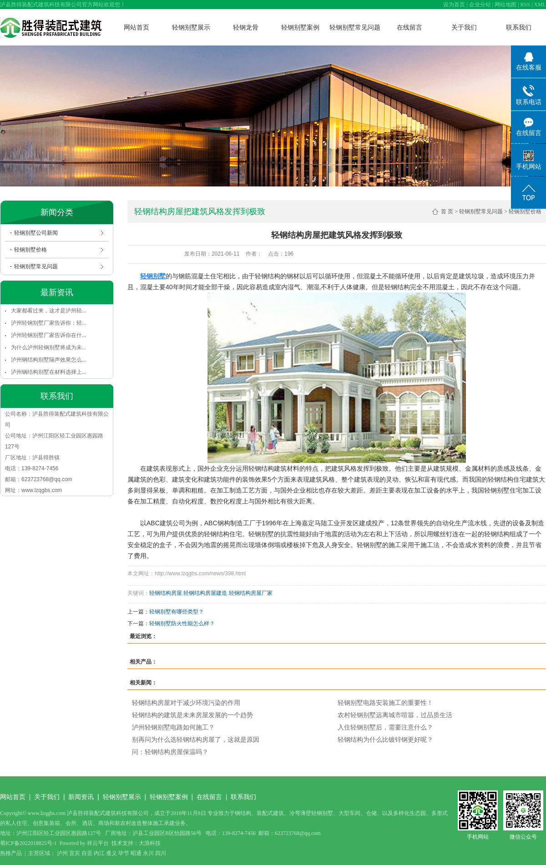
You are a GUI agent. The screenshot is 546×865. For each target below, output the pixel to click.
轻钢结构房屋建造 (205, 593)
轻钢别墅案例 (300, 27)
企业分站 (480, 4)
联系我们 (518, 27)
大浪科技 (150, 843)
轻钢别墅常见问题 (354, 27)
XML (540, 4)
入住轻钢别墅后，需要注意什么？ (385, 727)
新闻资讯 (81, 796)
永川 (148, 853)
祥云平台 (98, 843)
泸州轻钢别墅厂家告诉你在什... (48, 335)
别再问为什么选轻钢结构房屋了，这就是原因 (195, 739)
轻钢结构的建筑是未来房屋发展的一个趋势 (192, 715)
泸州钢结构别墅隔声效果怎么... (48, 360)
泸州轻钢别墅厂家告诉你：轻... (48, 323)
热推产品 (11, 853)
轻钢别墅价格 (30, 249)
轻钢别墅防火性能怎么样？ (182, 623)
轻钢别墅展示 (191, 27)
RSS (525, 4)
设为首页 (454, 4)
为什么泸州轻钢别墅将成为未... (48, 347)
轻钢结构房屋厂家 (251, 593)
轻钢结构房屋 (165, 593)
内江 (99, 853)
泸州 (62, 853)
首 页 (447, 211)
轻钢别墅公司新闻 (36, 233)
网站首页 (136, 27)
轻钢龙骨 (245, 27)
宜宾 (74, 853)
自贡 (86, 853)
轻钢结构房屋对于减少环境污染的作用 (186, 702)
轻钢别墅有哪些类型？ (176, 612)
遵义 (111, 853)
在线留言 (409, 27)
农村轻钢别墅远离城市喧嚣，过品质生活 (395, 715)
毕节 (123, 853)
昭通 (136, 853)
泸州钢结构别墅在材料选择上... (48, 372)
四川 (160, 853)
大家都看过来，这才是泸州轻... (48, 310)
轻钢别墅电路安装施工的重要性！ (385, 702)
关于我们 (464, 27)
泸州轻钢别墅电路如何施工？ (173, 727)
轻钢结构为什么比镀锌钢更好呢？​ (385, 739)
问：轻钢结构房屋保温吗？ (170, 751)
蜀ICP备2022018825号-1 (28, 843)
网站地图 (505, 4)
